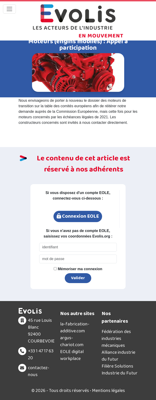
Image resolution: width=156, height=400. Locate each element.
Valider (78, 278)
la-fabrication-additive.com (74, 327)
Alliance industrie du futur (118, 356)
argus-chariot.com (71, 341)
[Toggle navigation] (9, 9)
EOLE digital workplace (72, 355)
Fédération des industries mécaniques (116, 338)
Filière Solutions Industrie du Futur (120, 369)
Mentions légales (108, 390)
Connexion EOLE (78, 216)
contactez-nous (38, 371)
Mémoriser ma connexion (78, 269)
